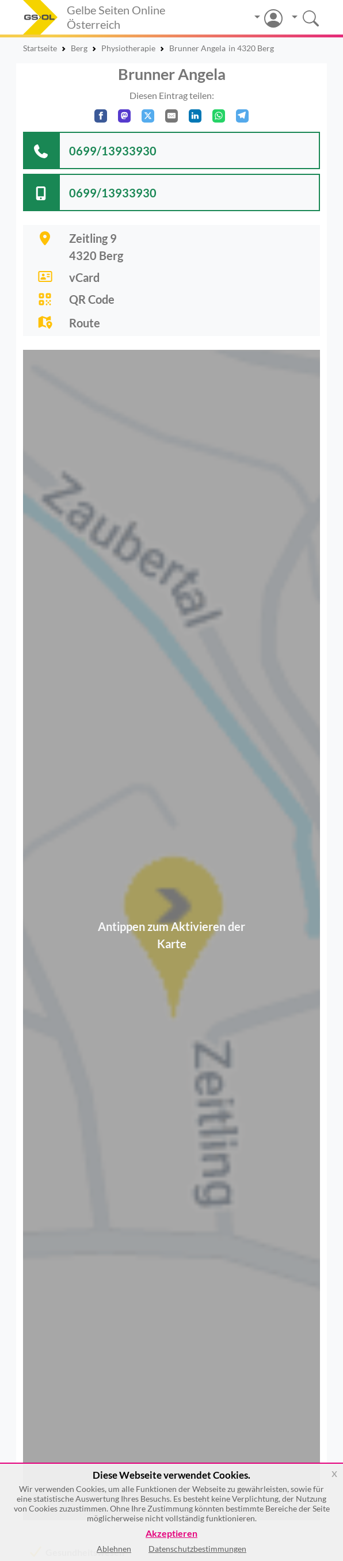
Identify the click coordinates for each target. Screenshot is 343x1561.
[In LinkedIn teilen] (195, 116)
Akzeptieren (171, 1534)
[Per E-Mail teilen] (171, 116)
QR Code (92, 299)
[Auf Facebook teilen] (100, 116)
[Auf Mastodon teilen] (124, 116)
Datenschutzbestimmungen (197, 1549)
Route (84, 323)
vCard (84, 277)
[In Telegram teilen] (242, 116)
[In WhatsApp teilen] (218, 116)
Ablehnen (114, 1549)
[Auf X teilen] (148, 116)
